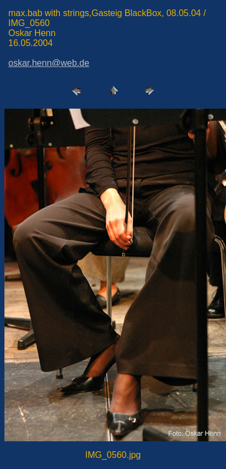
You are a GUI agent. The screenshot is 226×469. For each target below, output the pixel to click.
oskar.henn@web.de (48, 63)
